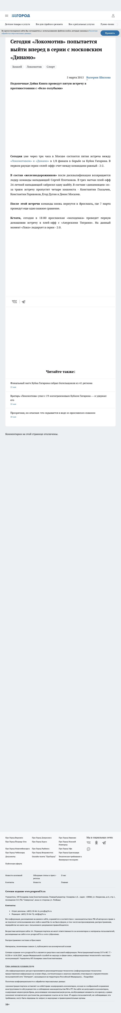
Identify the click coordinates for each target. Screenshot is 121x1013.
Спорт (51, 66)
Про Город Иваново (67, 837)
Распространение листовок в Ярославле (23, 940)
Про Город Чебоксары (15, 852)
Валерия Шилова (98, 77)
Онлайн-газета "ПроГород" (44, 856)
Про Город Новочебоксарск (17, 848)
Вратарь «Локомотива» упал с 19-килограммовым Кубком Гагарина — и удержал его (60, 400)
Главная (64, 882)
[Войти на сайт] (113, 15)
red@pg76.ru (40, 914)
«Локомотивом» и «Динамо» (30, 161)
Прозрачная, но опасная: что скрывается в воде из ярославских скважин (60, 415)
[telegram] (24, 301)
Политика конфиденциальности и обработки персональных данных (35, 981)
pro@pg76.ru (46, 911)
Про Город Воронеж (14, 837)
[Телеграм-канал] (104, 843)
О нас (63, 875)
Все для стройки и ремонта (49, 24)
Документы (10, 856)
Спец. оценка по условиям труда (19, 966)
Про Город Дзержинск (42, 837)
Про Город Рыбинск (40, 848)
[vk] (14, 301)
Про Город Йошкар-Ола (15, 841)
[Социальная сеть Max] (88, 849)
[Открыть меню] (6, 15)
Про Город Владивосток (42, 852)
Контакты (9, 882)
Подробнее (88, 977)
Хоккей (17, 66)
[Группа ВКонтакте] (88, 843)
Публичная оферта (13, 863)
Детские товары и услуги (17, 24)
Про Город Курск (39, 841)
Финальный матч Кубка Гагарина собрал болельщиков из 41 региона (60, 385)
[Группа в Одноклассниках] (96, 843)
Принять (110, 33)
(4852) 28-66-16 (33, 911)
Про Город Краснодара (69, 852)
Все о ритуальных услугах (82, 24)
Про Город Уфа (65, 848)
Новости (37, 882)
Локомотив (34, 66)
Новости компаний (13, 875)
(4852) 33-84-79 (27, 914)
